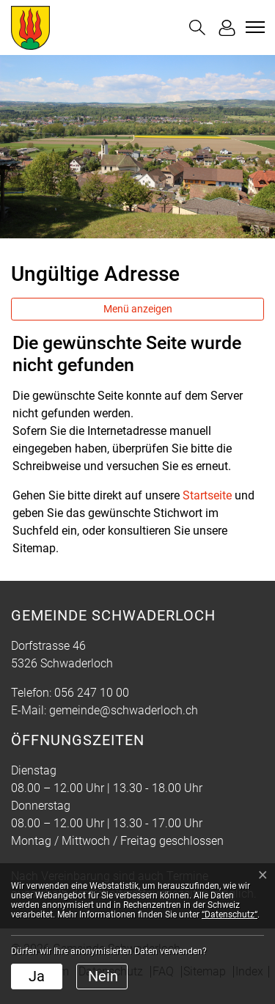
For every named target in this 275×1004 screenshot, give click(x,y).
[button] (197, 27)
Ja (37, 976)
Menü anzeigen (137, 309)
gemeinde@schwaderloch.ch (123, 710)
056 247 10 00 (91, 693)
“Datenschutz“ (229, 914)
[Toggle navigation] (253, 27)
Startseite (207, 495)
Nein (103, 976)
